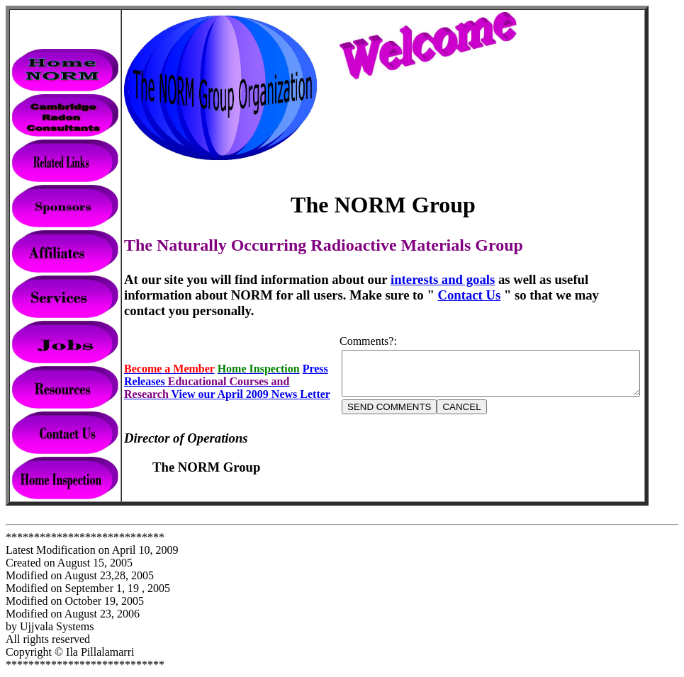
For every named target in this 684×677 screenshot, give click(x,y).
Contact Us (398, 295)
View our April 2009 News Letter (251, 383)
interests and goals (443, 279)
